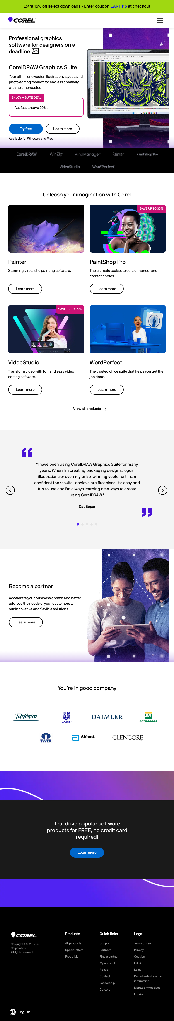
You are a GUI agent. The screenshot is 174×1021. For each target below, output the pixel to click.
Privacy (139, 950)
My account (108, 963)
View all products (87, 409)
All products (73, 943)
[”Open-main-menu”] (160, 20)
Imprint (139, 994)
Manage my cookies (148, 987)
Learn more (62, 129)
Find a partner (110, 956)
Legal (138, 969)
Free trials (72, 956)
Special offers (75, 950)
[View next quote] (163, 490)
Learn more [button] (25, 289)
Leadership (108, 983)
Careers (105, 989)
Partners (106, 950)
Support (105, 943)
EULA (138, 963)
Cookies (140, 956)
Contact (105, 976)
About (104, 969)
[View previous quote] (10, 490)
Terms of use (143, 943)
